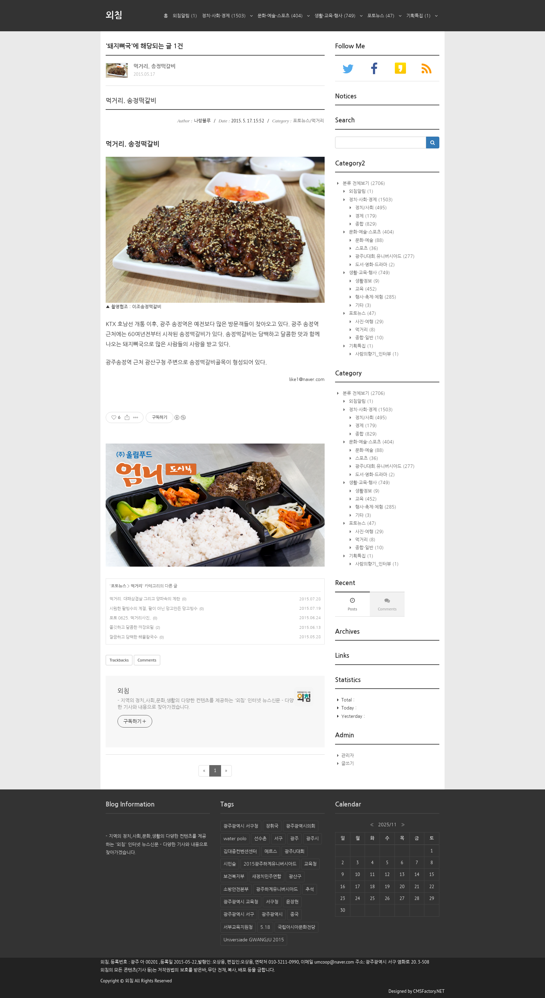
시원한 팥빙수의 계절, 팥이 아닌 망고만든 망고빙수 (153, 609)
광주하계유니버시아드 (277, 889)
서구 (278, 838)
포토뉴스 (384, 16)
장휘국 (272, 826)
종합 (365, 224)
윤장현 (292, 902)
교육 (365, 289)
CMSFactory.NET (429, 991)
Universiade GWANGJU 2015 (253, 940)
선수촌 (260, 838)
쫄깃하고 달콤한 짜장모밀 (131, 627)
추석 (310, 889)
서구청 (272, 902)
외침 (114, 15)
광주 (294, 838)
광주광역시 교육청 (240, 902)
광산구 (295, 876)
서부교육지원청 (238, 927)
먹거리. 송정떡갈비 (154, 66)
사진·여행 (369, 321)
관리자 (347, 755)
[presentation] (352, 604)
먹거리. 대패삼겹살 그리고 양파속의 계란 (144, 599)
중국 (294, 914)
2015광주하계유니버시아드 (270, 864)
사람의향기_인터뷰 (376, 354)
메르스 (271, 851)
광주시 (312, 838)
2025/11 (387, 824)
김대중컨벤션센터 (240, 851)
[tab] (352, 604)
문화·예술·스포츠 (284, 16)
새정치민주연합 (266, 876)
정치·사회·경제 (227, 16)
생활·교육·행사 (339, 16)
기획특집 (422, 16)
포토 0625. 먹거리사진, (130, 618)
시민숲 (229, 864)
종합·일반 (369, 337)
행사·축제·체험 (375, 297)
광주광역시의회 (300, 826)
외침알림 (185, 16)
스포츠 (366, 248)
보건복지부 (233, 876)
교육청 (310, 864)
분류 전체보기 (363, 183)
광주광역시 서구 (238, 914)
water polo (234, 838)
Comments (147, 660)
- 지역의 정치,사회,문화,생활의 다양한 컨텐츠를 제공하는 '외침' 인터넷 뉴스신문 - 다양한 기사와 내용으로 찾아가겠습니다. (205, 703)
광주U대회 (294, 851)
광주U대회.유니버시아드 (384, 256)
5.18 (265, 927)
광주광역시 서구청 (240, 826)
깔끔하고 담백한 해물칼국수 (133, 637)
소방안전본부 (236, 889)
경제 (365, 216)
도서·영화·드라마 (374, 264)
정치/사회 (370, 207)
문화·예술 (369, 240)
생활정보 (367, 281)
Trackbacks (119, 660)
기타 (362, 305)
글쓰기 (347, 763)
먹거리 (136, 586)
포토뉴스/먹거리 (308, 121)
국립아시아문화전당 (296, 927)
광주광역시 (272, 914)
